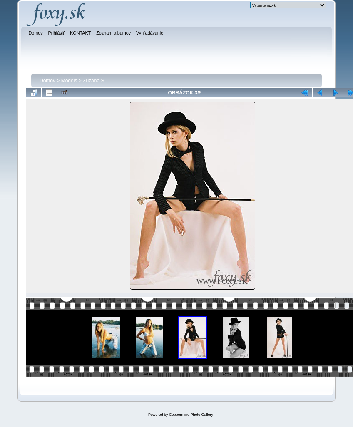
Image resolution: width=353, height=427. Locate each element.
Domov (47, 81)
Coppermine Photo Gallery (191, 414)
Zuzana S (93, 81)
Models (69, 81)
